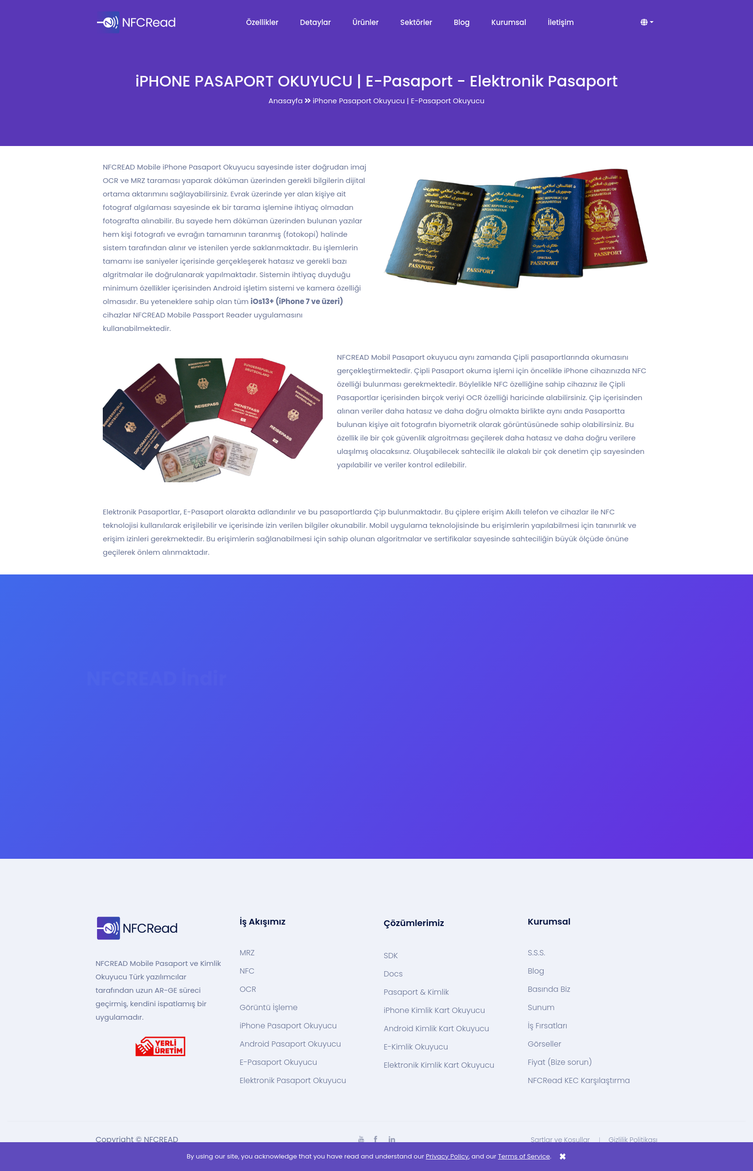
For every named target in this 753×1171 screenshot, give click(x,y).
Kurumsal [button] (508, 22)
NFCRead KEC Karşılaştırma (579, 1081)
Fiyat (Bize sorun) (560, 1062)
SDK (391, 956)
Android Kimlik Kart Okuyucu (436, 1029)
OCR (248, 989)
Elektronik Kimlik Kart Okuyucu (439, 1065)
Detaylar (315, 22)
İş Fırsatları (547, 1026)
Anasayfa (285, 101)
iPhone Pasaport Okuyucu (288, 1026)
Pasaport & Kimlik (416, 992)
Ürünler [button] (365, 22)
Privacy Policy (447, 1156)
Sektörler (417, 22)
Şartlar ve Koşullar (560, 1140)
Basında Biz (549, 989)
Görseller (544, 1044)
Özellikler (262, 22)
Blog (462, 22)
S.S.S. (536, 953)
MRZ (247, 953)
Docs (393, 974)
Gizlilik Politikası (632, 1140)
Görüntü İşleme (269, 1007)
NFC (247, 971)
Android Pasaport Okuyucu (290, 1044)
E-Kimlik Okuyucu (416, 1047)
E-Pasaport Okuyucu (278, 1062)
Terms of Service (524, 1156)
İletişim (561, 22)
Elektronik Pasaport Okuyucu (293, 1081)
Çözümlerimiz (414, 923)
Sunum (541, 1007)
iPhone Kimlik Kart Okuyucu (434, 1010)
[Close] (562, 1156)
